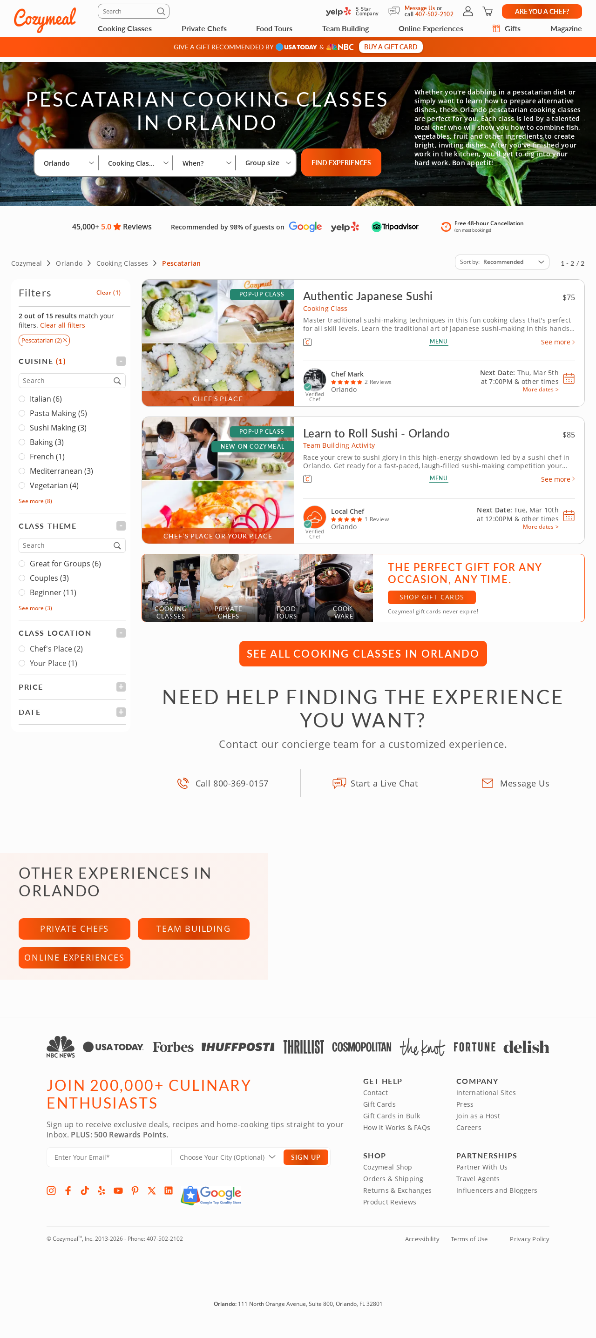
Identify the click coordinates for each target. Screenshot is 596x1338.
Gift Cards (379, 1113)
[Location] (233, 1166)
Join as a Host (478, 1125)
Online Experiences (431, 28)
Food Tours (274, 28)
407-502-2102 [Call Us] (434, 14)
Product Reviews (389, 1211)
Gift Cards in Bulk (391, 1125)
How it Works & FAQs (396, 1136)
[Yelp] (101, 1199)
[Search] (133, 11)
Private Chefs (204, 28)
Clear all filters (62, 320)
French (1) (47, 451)
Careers (468, 1136)
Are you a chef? (542, 11)
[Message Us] (396, 11)
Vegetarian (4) (54, 480)
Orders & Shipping (393, 1187)
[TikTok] (84, 1199)
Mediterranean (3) (61, 466)
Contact (375, 1101)
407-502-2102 (165, 1248)
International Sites (486, 1101)
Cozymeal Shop (388, 1176)
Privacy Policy (529, 1248)
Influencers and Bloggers (497, 1199)
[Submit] (162, 13)
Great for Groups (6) (65, 558)
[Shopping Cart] (487, 11)
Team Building (345, 28)
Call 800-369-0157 (232, 777)
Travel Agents (478, 1187)
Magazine (566, 28)
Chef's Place (51, 643)
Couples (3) (49, 573)
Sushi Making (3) (58, 422)
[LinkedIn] (168, 1199)
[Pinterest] (135, 1199)
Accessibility (422, 1248)
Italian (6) (46, 393)
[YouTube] (118, 1199)
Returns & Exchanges (397, 1199)
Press (465, 1113)
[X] (151, 1199)
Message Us (420, 8)
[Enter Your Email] (109, 1166)
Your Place (48, 658)
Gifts (507, 28)
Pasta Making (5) (58, 408)
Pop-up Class (261, 289)
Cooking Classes (125, 28)
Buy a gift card (391, 46)
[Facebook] (68, 1199)
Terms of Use (469, 1248)
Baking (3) (47, 437)
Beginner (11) (53, 587)
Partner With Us (482, 1176)
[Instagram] (51, 1199)
